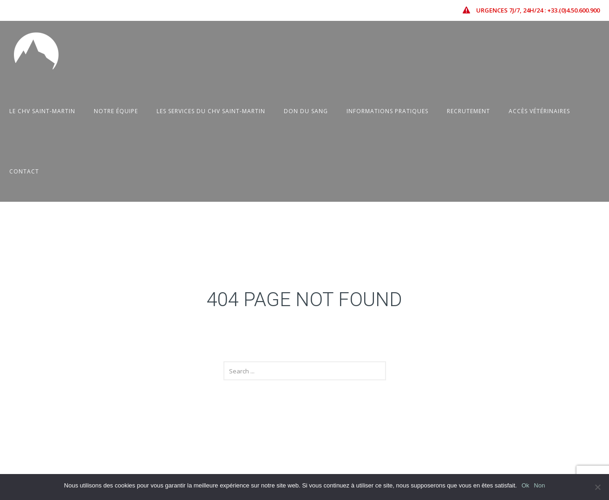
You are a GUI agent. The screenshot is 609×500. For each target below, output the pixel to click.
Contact (24, 171)
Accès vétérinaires (539, 111)
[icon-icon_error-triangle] (469, 10)
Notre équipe (116, 111)
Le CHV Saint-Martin (42, 111)
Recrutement (468, 111)
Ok (526, 485)
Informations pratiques (387, 111)
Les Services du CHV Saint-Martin (211, 111)
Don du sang (306, 111)
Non (539, 485)
